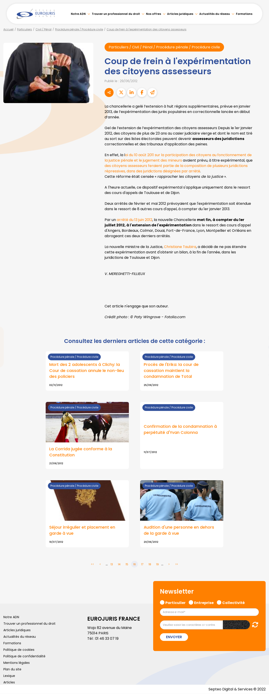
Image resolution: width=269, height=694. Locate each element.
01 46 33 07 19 (107, 638)
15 (127, 564)
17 (142, 564)
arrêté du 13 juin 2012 (134, 219)
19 (157, 564)
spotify (260, 365)
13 (111, 564)
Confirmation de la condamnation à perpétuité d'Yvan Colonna (180, 429)
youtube (260, 347)
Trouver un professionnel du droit (116, 14)
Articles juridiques (180, 14)
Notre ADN (78, 14)
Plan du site (12, 669)
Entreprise (204, 603)
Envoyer (174, 637)
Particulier (175, 603)
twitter (260, 329)
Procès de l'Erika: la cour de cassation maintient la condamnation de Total (171, 371)
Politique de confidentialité (24, 656)
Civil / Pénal (44, 29)
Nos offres (153, 14)
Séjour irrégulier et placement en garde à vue (82, 530)
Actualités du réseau (214, 14)
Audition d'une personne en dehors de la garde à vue (179, 530)
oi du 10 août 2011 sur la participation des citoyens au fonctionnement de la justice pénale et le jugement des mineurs (178, 157)
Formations (244, 14)
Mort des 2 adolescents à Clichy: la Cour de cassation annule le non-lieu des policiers (86, 371)
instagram (260, 356)
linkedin (260, 338)
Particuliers (24, 29)
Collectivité (233, 603)
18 (149, 564)
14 (119, 564)
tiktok (260, 374)
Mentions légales (16, 663)
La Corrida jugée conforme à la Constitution (80, 452)
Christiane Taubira (180, 246)
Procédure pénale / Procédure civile (79, 29)
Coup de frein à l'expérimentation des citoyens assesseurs (146, 29)
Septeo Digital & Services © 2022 (237, 689)
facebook (260, 320)
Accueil (8, 29)
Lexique (9, 676)
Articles (9, 682)
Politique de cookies (18, 650)
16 (134, 564)
